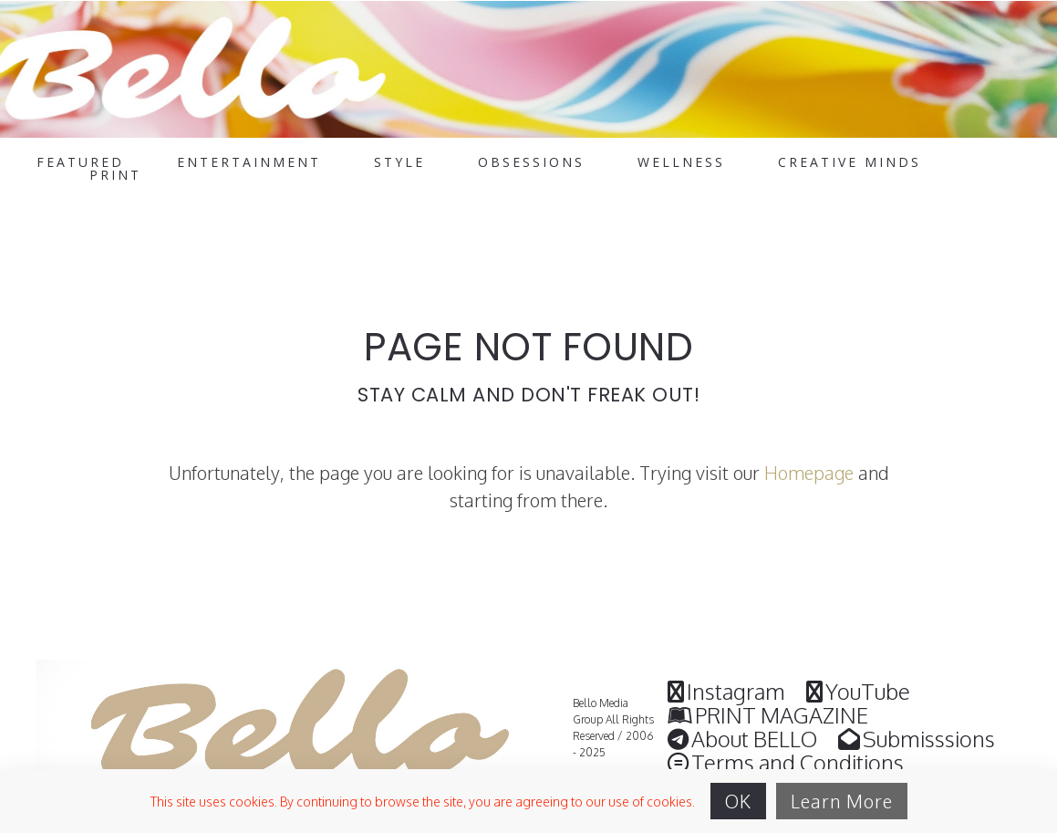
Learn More (842, 801)
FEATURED (80, 162)
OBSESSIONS (531, 162)
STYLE (399, 162)
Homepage (809, 472)
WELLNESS (681, 162)
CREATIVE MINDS (849, 162)
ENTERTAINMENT (249, 162)
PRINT (115, 175)
